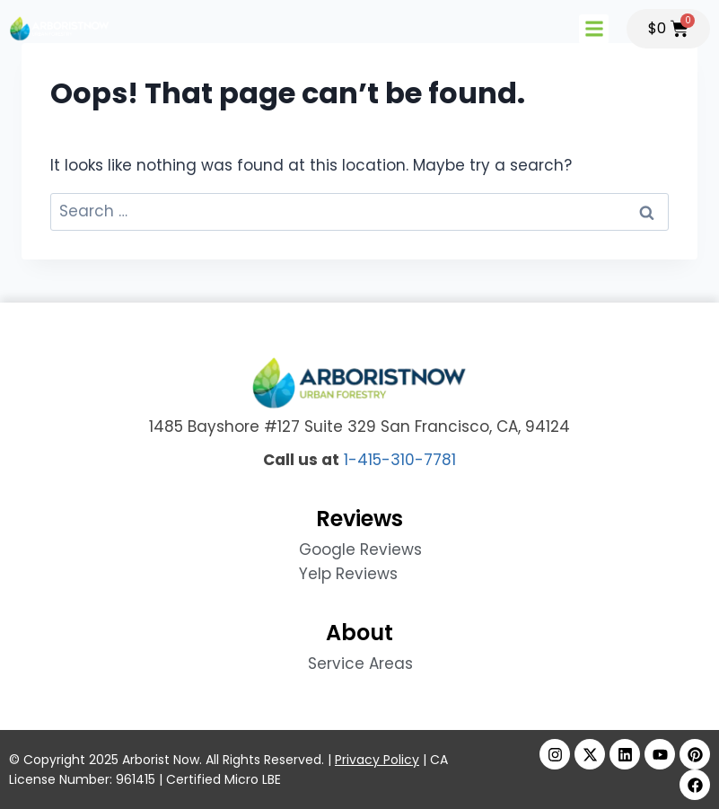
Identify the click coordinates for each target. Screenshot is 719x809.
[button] (594, 29)
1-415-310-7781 (400, 459)
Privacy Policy (377, 760)
